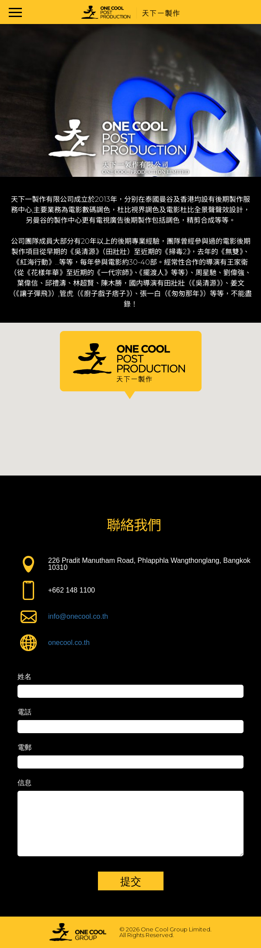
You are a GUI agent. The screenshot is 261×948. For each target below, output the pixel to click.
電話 (24, 712)
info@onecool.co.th (78, 616)
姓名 (24, 676)
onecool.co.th (69, 642)
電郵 (24, 747)
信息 (24, 782)
